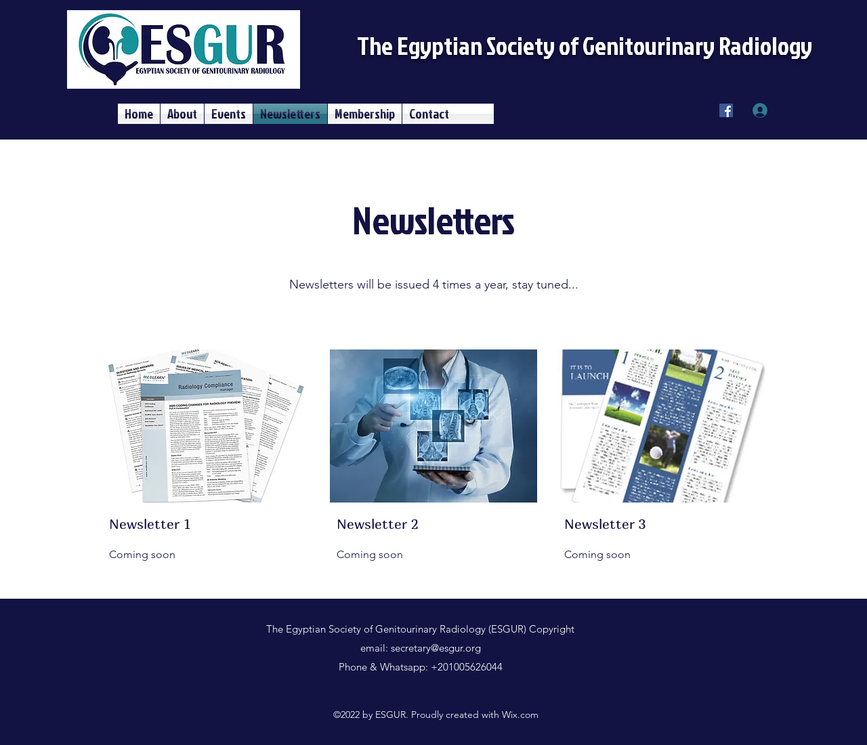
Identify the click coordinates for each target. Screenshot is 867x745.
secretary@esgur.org (436, 647)
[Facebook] (726, 110)
